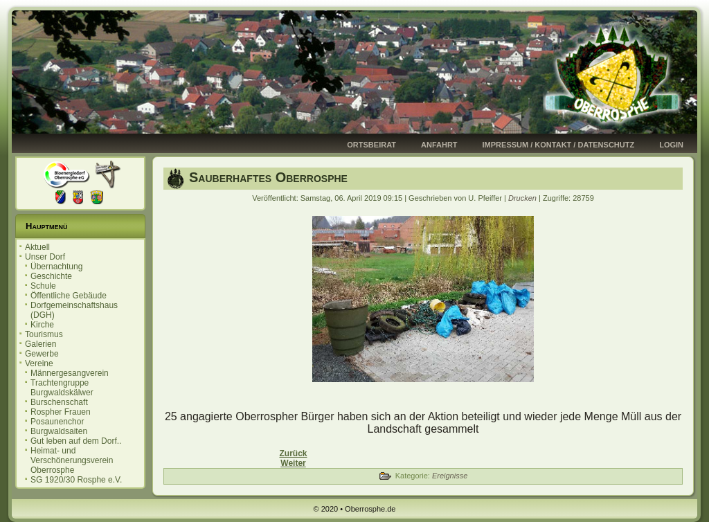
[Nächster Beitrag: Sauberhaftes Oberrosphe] (292, 463)
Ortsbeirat (371, 145)
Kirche (42, 325)
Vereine (39, 363)
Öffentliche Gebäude (68, 295)
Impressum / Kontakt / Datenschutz (559, 145)
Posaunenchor (57, 421)
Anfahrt (439, 145)
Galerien (40, 344)
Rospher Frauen (60, 412)
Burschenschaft (59, 402)
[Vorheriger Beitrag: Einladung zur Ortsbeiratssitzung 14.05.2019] (293, 453)
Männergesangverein (69, 373)
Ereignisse (449, 475)
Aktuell (37, 247)
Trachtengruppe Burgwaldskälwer (61, 387)
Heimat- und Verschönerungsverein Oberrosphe (71, 460)
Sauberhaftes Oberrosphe (268, 177)
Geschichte (51, 276)
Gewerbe (42, 354)
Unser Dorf (45, 257)
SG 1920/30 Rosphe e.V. (76, 480)
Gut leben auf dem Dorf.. (75, 441)
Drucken (523, 198)
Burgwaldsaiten (58, 431)
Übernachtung (56, 266)
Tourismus (44, 334)
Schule (43, 286)
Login (671, 145)
